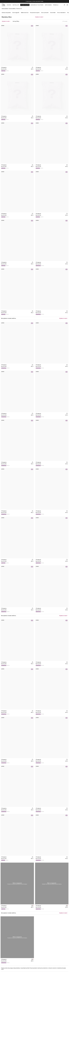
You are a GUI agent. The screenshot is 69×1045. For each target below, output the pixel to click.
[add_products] (32, 67)
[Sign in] (64, 4)
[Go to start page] (3, 5)
